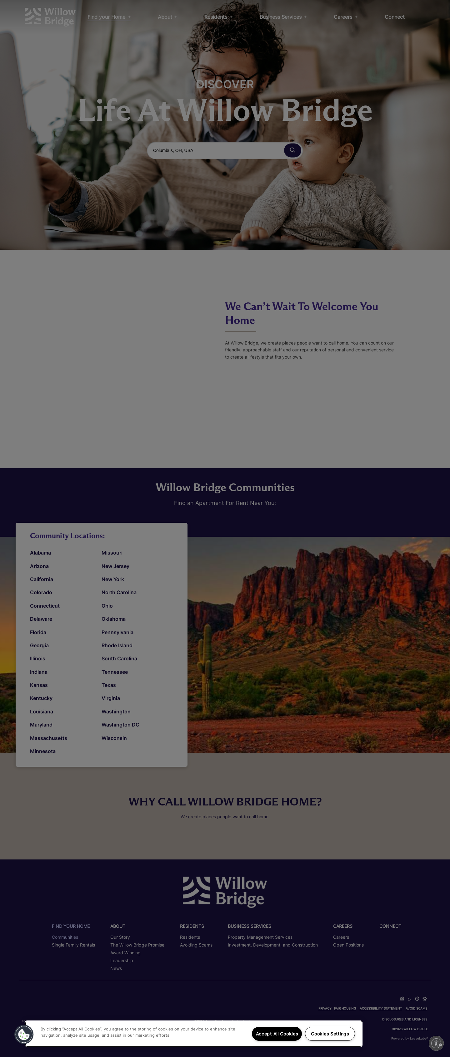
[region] (193, 1033)
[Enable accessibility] (436, 1043)
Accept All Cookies (277, 1033)
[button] (24, 1035)
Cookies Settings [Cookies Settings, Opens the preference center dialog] (330, 1033)
